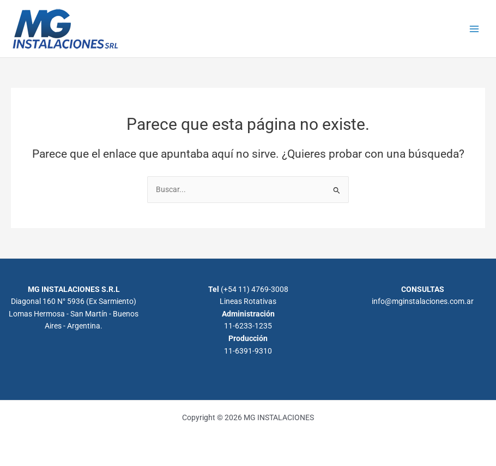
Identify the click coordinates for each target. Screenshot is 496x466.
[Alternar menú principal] (474, 28)
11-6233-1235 (248, 325)
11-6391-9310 (248, 350)
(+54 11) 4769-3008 (254, 289)
